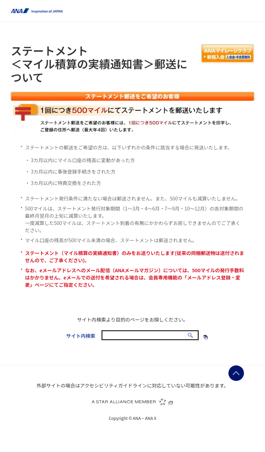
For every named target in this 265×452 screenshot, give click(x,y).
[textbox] (150, 335)
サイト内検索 (80, 335)
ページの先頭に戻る (236, 373)
